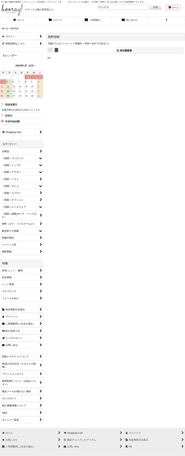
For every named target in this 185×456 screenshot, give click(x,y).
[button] (166, 20)
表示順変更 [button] (124, 50)
